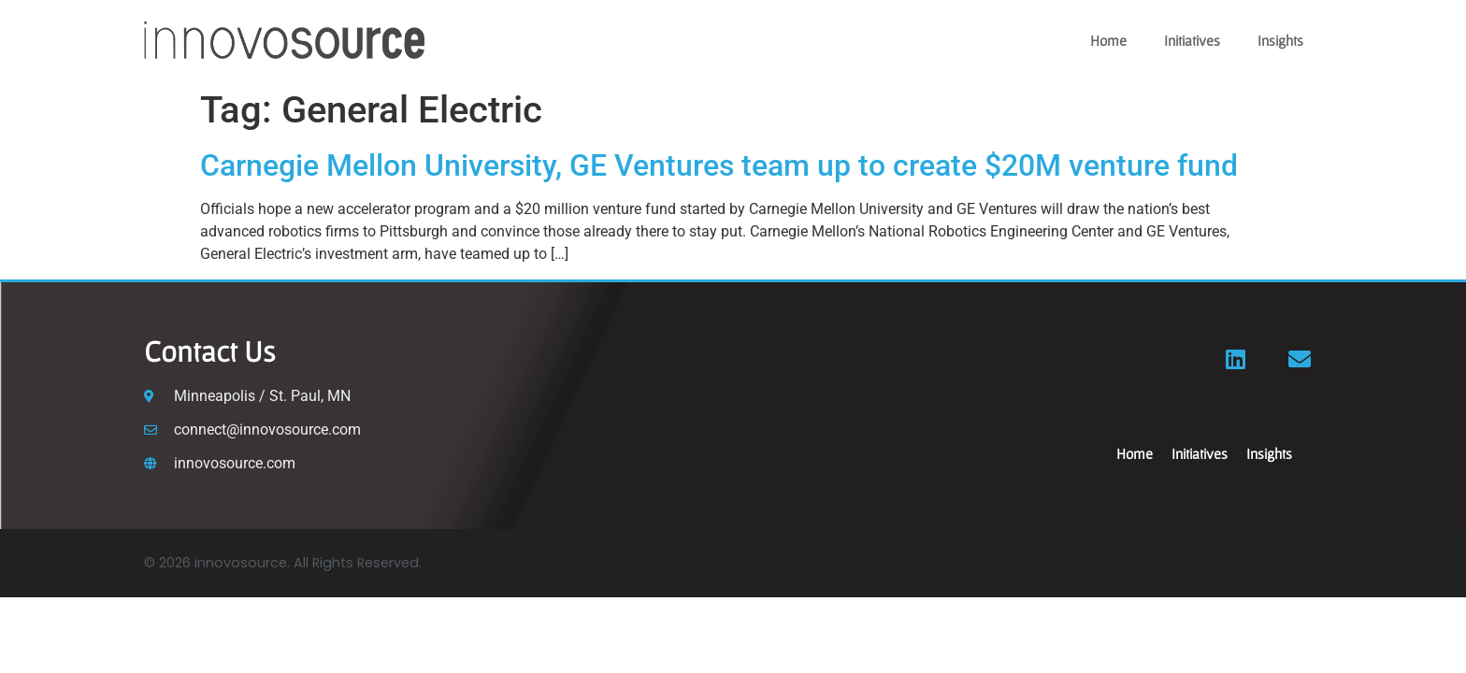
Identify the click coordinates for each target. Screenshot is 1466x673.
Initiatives (1192, 40)
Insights (1280, 40)
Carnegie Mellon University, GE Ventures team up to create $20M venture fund (719, 165)
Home (1108, 40)
